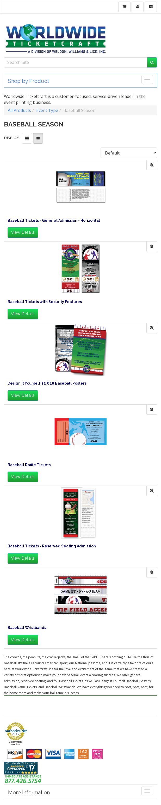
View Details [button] (23, 232)
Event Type (47, 110)
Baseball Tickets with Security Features (45, 302)
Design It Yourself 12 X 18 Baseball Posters (47, 383)
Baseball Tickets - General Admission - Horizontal (54, 221)
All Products (19, 110)
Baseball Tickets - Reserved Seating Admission (52, 546)
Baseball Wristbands (27, 628)
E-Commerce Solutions (15, 743)
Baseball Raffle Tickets (29, 465)
